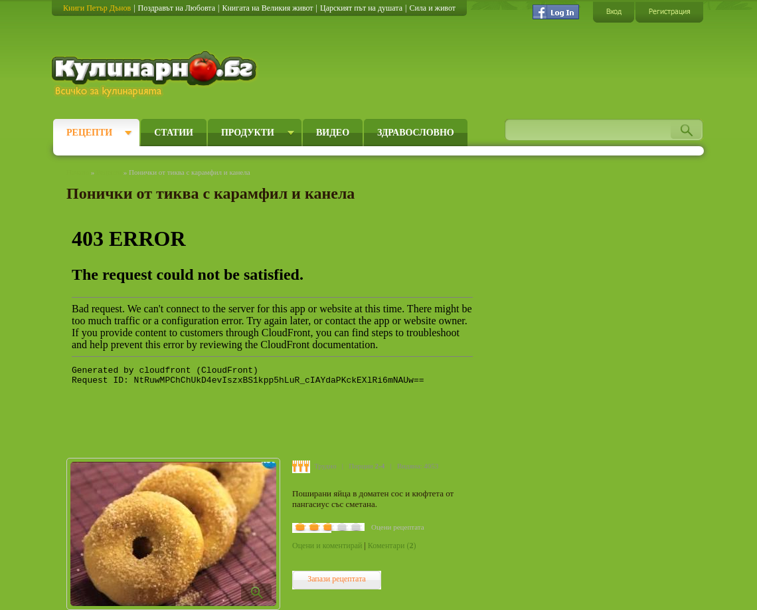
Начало (77, 172)
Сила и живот (432, 8)
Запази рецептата (336, 578)
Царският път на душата (361, 8)
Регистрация (669, 12)
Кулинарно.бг (156, 74)
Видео (332, 133)
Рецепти (89, 133)
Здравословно (415, 133)
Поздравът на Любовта (176, 8)
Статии (173, 133)
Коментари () (392, 545)
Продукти (247, 133)
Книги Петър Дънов (97, 8)
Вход (613, 12)
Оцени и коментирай (327, 545)
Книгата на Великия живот (267, 8)
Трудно (325, 466)
